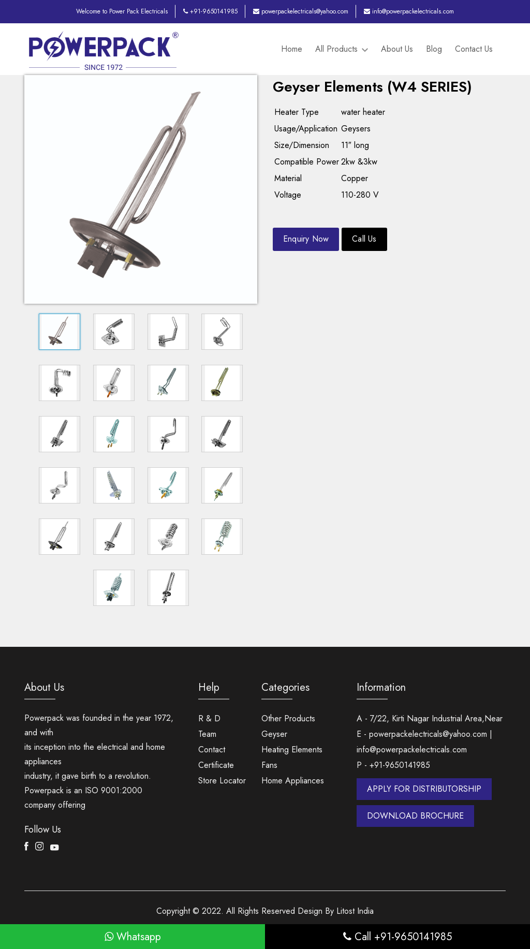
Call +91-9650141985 (397, 936)
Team (207, 733)
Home (291, 49)
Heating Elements (291, 749)
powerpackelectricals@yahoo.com (300, 11)
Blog (434, 49)
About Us (397, 49)
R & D (209, 718)
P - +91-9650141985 (393, 764)
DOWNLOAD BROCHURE (415, 815)
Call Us (364, 239)
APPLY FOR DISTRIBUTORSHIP (424, 788)
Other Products (288, 718)
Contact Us (474, 49)
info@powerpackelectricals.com (409, 11)
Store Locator (222, 780)
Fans (269, 764)
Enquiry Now (306, 239)
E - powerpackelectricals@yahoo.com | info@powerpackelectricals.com (424, 741)
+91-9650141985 (210, 11)
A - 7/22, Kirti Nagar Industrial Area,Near (430, 718)
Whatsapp (133, 936)
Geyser (274, 733)
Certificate (216, 764)
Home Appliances (292, 780)
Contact (211, 749)
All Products (341, 49)
